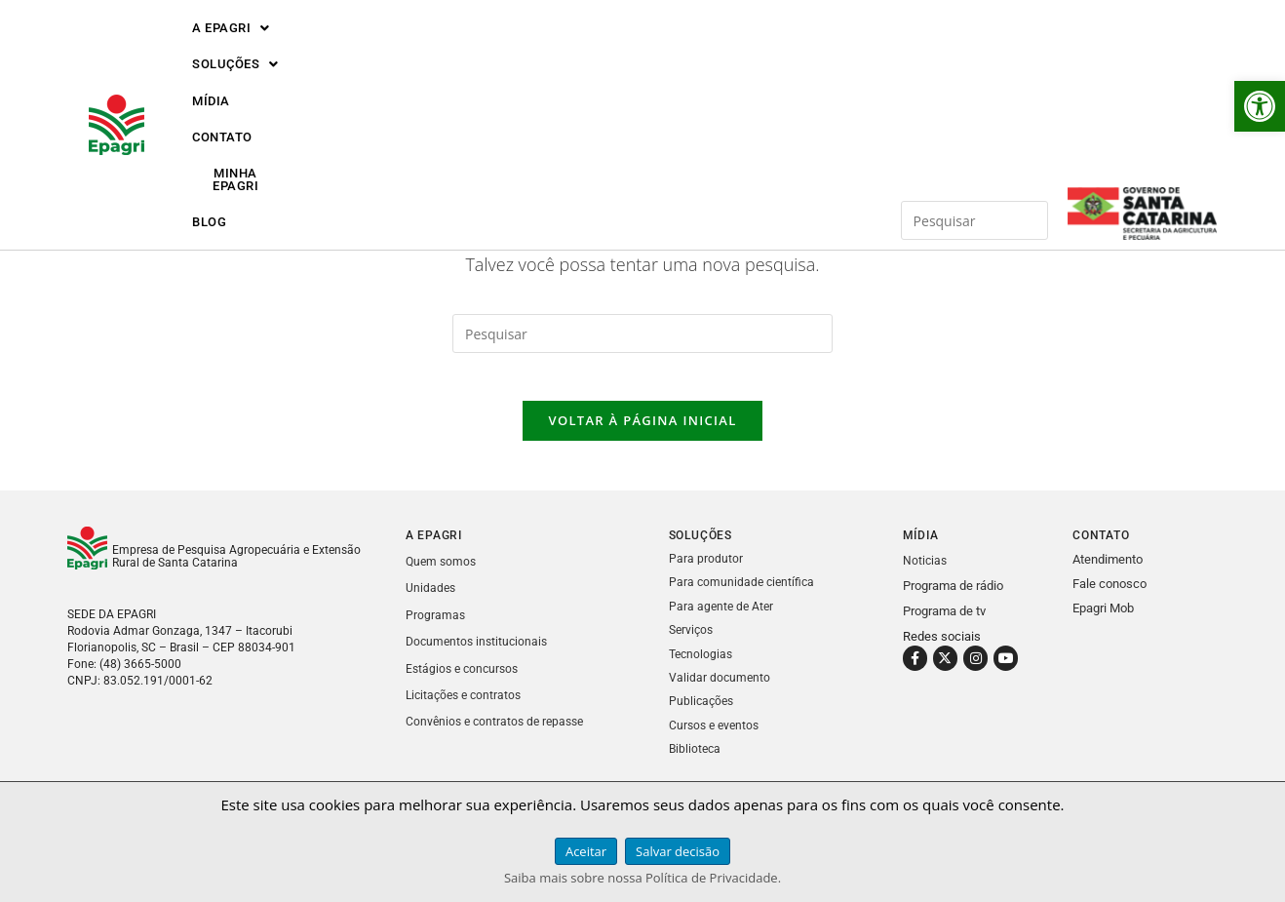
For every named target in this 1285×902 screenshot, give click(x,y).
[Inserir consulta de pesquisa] (974, 50)
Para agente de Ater (723, 616)
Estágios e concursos (465, 678)
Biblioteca (696, 757)
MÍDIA (461, 51)
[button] (1259, 106)
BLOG (777, 51)
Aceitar (585, 851)
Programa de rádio (953, 597)
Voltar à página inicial (642, 432)
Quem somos (443, 573)
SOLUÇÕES (356, 51)
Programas (436, 625)
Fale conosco (1109, 595)
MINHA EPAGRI (671, 51)
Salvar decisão (678, 851)
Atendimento (1107, 571)
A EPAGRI (231, 51)
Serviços (693, 640)
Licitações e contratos (467, 704)
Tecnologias (702, 663)
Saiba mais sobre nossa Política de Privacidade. (642, 877)
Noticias (926, 572)
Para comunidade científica (744, 593)
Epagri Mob (1103, 619)
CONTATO (553, 51)
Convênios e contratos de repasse (499, 731)
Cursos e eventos (716, 733)
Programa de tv (944, 622)
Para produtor (706, 570)
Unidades (431, 599)
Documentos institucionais (480, 652)
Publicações (703, 710)
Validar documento (720, 687)
